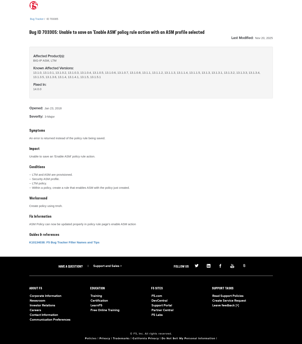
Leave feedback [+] (225, 305)
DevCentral (159, 300)
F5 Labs (157, 315)
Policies (91, 338)
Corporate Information (45, 296)
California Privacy (145, 338)
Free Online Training (105, 310)
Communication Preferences (50, 319)
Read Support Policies (228, 296)
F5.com (156, 296)
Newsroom (37, 300)
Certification (99, 300)
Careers (35, 310)
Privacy (104, 338)
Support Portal (161, 305)
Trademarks (121, 338)
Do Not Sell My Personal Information (188, 338)
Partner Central (162, 310)
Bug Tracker (37, 18)
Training (96, 296)
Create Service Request (229, 300)
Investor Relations (42, 305)
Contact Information (44, 315)
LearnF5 (96, 305)
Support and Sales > (107, 266)
